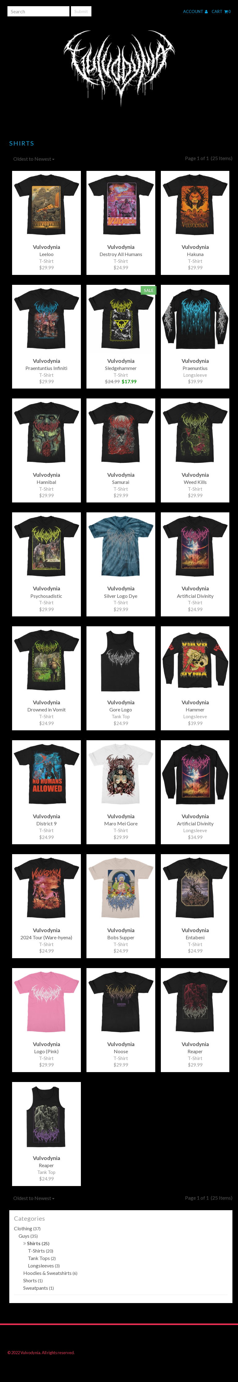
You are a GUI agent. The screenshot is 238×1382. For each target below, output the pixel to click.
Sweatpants (38, 1288)
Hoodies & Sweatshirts (50, 1273)
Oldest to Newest (34, 159)
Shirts (36, 1243)
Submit (81, 11)
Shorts (33, 1280)
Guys (28, 1236)
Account (195, 11)
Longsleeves (44, 1265)
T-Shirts (40, 1251)
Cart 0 (221, 11)
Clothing (27, 1228)
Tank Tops (42, 1258)
